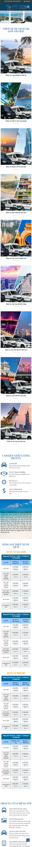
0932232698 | (8, 1)
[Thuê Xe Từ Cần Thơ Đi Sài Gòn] (16, 332)
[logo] (16, 6)
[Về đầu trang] (28, 840)
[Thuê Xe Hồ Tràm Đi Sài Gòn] (16, 195)
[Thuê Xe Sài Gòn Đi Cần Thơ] (16, 378)
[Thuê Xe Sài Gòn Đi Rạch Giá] (16, 241)
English (27, 1)
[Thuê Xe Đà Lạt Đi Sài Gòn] (16, 424)
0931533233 (17, 1)
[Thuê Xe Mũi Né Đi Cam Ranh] (16, 103)
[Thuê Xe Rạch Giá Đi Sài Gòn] (16, 149)
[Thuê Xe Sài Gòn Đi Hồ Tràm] (16, 286)
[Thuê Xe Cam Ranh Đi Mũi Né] (16, 57)
